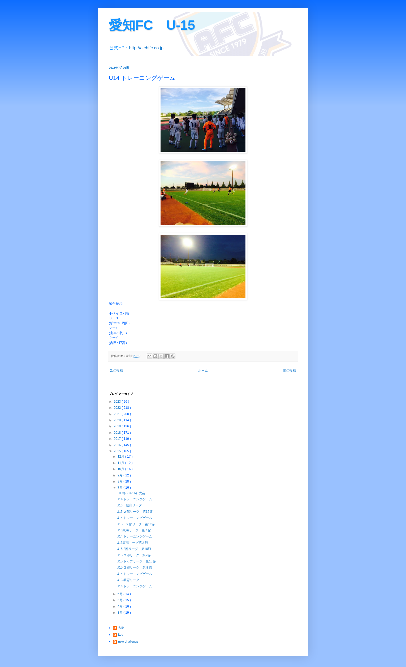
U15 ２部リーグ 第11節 (136, 524)
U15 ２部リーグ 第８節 (134, 567)
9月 (120, 475)
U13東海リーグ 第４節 (134, 530)
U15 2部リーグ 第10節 (134, 549)
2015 (118, 451)
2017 (118, 439)
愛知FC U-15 (152, 25)
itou (120, 634)
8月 (120, 481)
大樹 (121, 628)
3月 (120, 612)
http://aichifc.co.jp (146, 47)
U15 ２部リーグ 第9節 (134, 555)
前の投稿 (289, 370)
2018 (118, 432)
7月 (120, 487)
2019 (118, 426)
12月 (121, 456)
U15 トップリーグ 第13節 (136, 561)
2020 (118, 420)
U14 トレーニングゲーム (134, 499)
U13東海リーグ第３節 (132, 543)
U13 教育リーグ (129, 505)
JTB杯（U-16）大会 (131, 493)
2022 (118, 408)
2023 (118, 401)
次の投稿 (116, 370)
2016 (118, 445)
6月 (120, 594)
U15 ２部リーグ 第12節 (135, 512)
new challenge (128, 641)
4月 (120, 606)
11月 (121, 463)
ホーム (203, 370)
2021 (118, 414)
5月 (120, 600)
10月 (121, 469)
